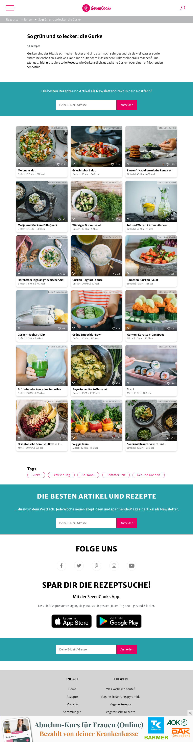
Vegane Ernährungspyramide (120, 697)
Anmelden (126, 105)
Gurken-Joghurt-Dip (31, 334)
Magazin (72, 704)
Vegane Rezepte (120, 704)
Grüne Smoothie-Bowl (86, 334)
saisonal (88, 475)
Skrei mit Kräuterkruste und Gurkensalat (145, 444)
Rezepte (72, 697)
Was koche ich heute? (120, 689)
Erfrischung (61, 475)
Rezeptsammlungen (19, 19)
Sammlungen (72, 712)
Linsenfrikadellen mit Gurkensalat (149, 170)
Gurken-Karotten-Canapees (145, 334)
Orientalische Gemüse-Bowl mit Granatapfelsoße (38, 444)
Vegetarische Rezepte (120, 712)
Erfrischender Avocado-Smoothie (39, 389)
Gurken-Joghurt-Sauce (87, 280)
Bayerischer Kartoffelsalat (89, 389)
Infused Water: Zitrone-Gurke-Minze (147, 225)
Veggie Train (80, 444)
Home (72, 689)
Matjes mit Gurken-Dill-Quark (37, 225)
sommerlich (116, 475)
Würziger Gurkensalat (86, 225)
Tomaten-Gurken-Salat (142, 280)
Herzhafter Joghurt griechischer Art (41, 280)
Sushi (130, 389)
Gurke (36, 475)
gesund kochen (148, 475)
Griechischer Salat (84, 170)
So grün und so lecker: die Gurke (59, 19)
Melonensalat (27, 170)
